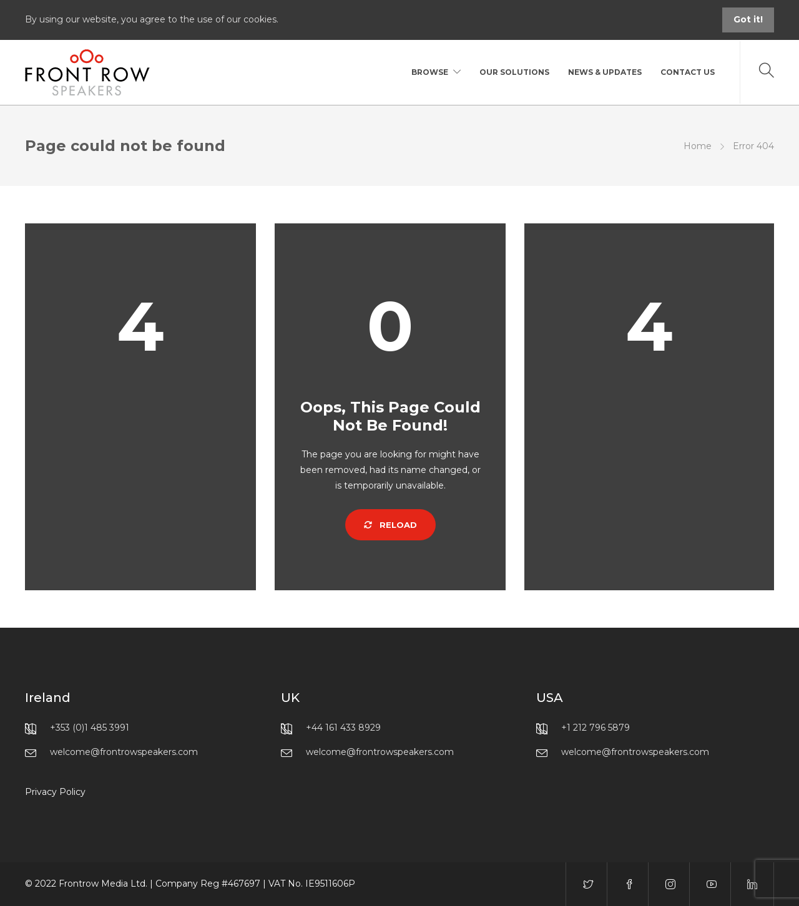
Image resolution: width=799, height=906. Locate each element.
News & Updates (605, 72)
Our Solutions (514, 72)
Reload (390, 525)
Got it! (748, 19)
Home (698, 146)
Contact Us (687, 72)
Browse (429, 72)
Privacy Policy (55, 791)
